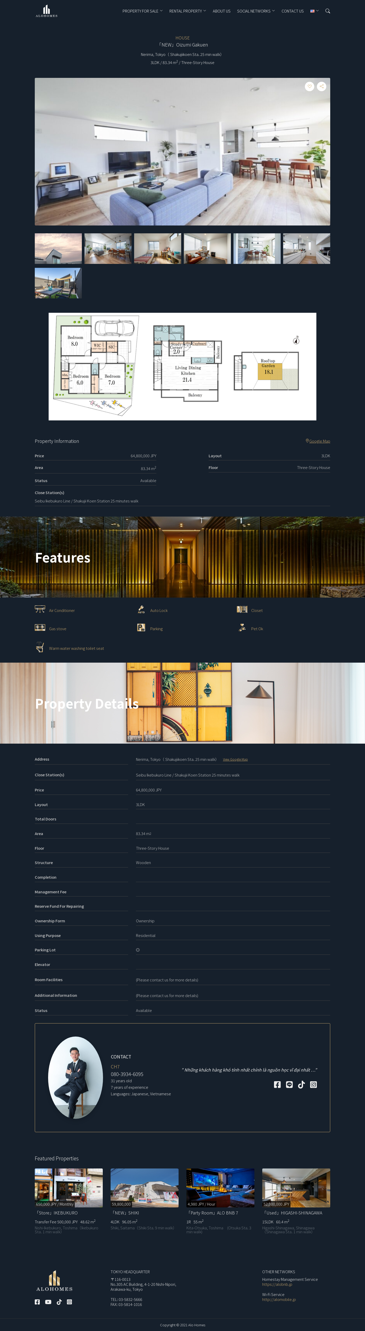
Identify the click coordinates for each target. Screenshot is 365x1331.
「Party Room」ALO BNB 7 (212, 1213)
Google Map (317, 441)
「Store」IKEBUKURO (56, 1213)
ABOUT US (222, 11)
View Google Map (235, 759)
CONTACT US (293, 11)
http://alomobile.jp (279, 1299)
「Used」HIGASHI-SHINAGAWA (292, 1213)
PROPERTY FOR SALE (140, 11)
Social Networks (254, 11)
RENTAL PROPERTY (185, 11)
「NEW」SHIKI (125, 1213)
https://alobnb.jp (277, 1284)
